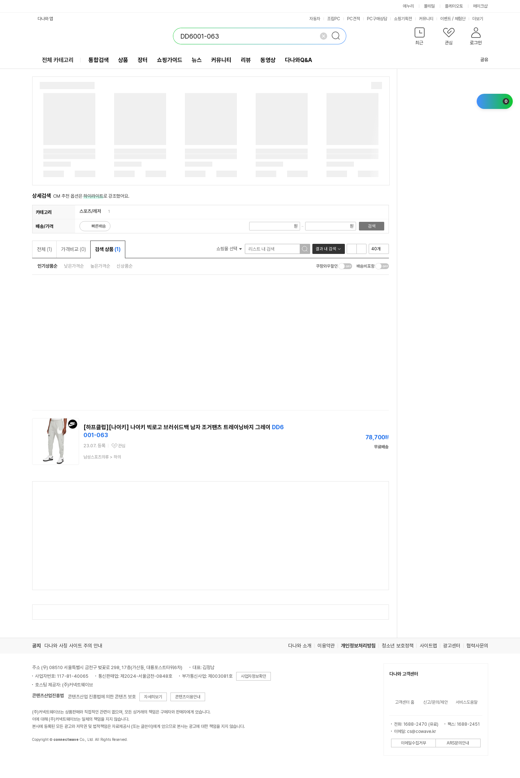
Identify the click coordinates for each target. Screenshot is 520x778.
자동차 (314, 18)
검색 (371, 226)
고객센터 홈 (404, 702)
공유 (480, 60)
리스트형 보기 (351, 249)
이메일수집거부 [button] (413, 743)
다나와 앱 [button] (45, 18)
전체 (44, 249)
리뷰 (246, 60)
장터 (143, 60)
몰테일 (429, 6)
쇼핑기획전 (403, 18)
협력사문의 (477, 646)
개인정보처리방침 (358, 646)
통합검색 (98, 60)
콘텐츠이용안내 (187, 696)
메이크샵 (480, 6)
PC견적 (353, 18)
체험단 (460, 18)
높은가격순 (100, 266)
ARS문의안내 (458, 743)
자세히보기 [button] (153, 696)
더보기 (480, 18)
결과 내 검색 (326, 248)
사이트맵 (428, 646)
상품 (123, 60)
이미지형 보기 (361, 249)
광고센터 (451, 646)
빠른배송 (98, 226)
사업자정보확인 (253, 676)
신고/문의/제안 (435, 702)
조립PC (333, 18)
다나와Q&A (298, 60)
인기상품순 (47, 266)
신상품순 (125, 266)
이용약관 (326, 646)
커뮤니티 (426, 18)
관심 (121, 445)
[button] (419, 38)
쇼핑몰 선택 (229, 248)
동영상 (268, 60)
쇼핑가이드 (169, 60)
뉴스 (197, 60)
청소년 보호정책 (397, 646)
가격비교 (73, 249)
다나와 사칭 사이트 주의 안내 (73, 646)
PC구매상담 (377, 18)
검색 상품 (108, 249)
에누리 (408, 6)
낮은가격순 (74, 266)
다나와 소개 (299, 646)
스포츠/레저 (90, 211)
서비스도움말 (466, 702)
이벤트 (445, 18)
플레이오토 (454, 6)
